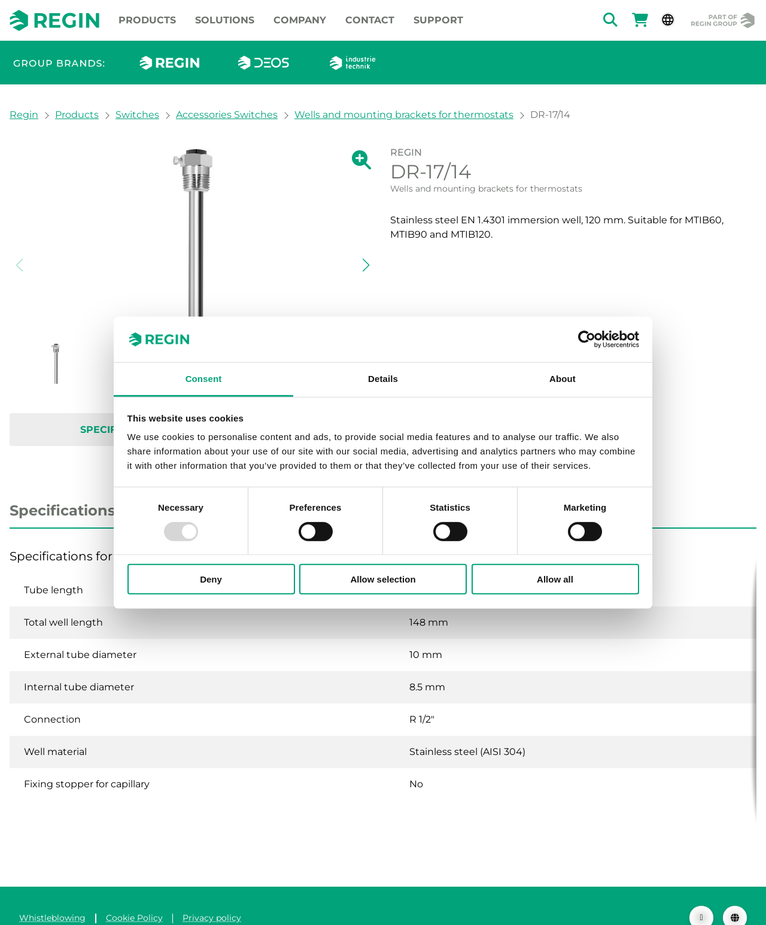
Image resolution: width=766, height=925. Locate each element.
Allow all (555, 579)
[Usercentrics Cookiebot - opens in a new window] (586, 339)
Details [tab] (383, 379)
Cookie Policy (134, 893)
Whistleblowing (52, 893)
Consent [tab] (204, 379)
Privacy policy (212, 893)
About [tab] (562, 379)
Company (299, 20)
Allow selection (382, 579)
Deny (211, 579)
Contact (369, 20)
